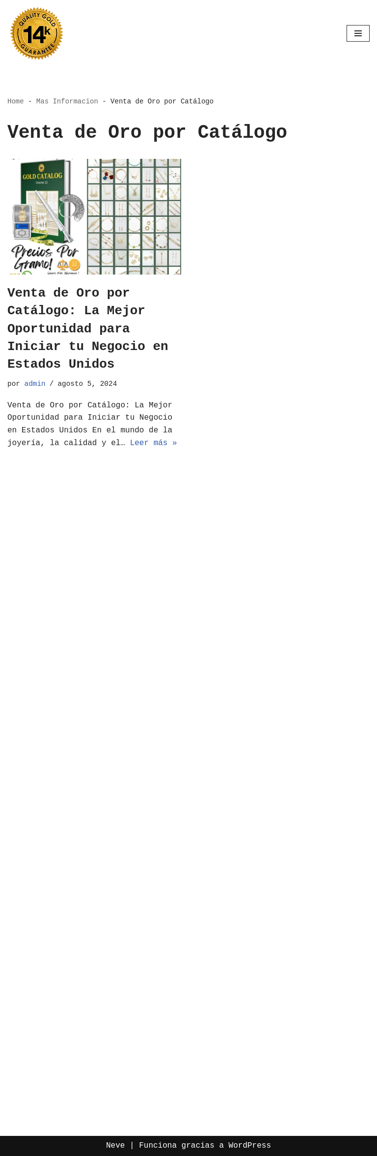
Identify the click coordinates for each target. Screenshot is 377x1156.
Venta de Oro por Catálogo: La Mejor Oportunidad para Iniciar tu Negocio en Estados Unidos (87, 329)
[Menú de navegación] (358, 33)
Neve (115, 1145)
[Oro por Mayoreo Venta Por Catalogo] (36, 33)
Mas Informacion (67, 101)
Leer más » (153, 443)
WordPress (250, 1145)
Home (15, 101)
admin (35, 384)
